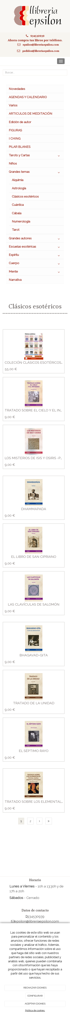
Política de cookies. (35, 1010)
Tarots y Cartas (35, 156)
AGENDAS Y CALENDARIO (28, 97)
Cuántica (18, 205)
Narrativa (15, 280)
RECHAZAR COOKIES (35, 987)
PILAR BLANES (20, 147)
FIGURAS (15, 130)
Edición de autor (20, 122)
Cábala (16, 213)
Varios (13, 105)
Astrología (19, 188)
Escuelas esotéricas (35, 247)
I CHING (14, 138)
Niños (13, 163)
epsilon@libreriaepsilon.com (41, 44)
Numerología (21, 221)
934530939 (37, 36)
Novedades (17, 89)
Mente (35, 272)
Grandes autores (35, 239)
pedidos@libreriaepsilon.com (40, 50)
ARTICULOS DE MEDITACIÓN (30, 113)
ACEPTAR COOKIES (35, 1003)
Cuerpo (35, 264)
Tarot (15, 229)
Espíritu (35, 256)
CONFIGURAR (35, 995)
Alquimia (17, 180)
